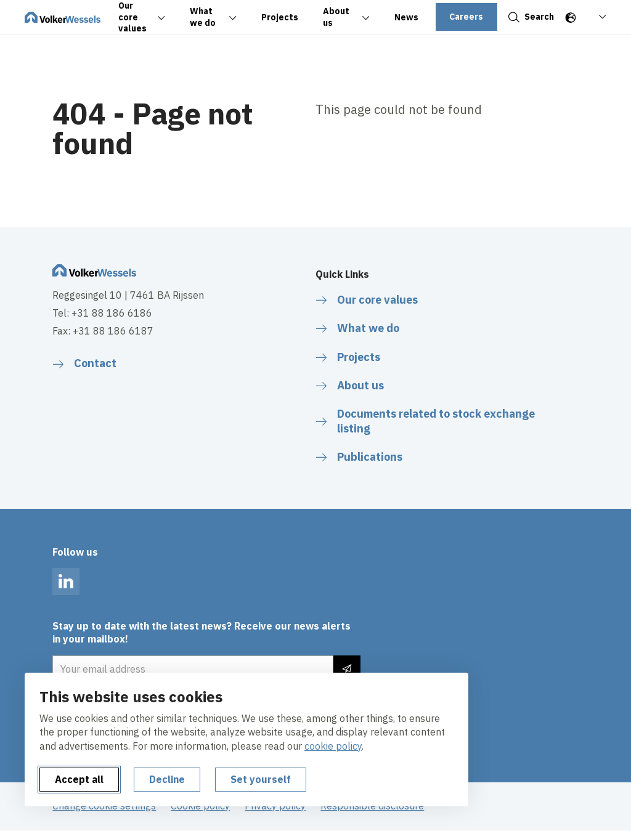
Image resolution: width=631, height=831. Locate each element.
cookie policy (333, 746)
